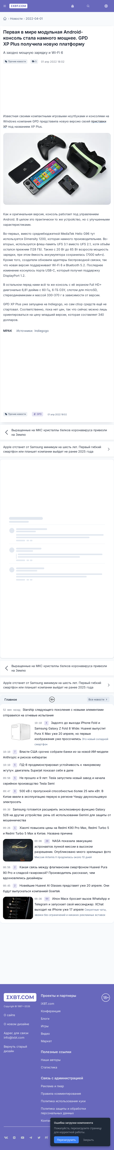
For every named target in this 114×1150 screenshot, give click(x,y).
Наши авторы (51, 1060)
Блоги (45, 1018)
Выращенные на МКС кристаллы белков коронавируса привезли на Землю (55, 432)
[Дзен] (14, 1137)
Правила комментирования (61, 1093)
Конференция (51, 1011)
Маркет (46, 1041)
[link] (47, 723)
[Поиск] (88, 6)
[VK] (6, 1137)
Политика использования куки (63, 1101)
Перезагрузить (66, 1140)
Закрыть (88, 1140)
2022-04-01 (34, 18)
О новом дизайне (16, 1024)
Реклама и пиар (52, 1086)
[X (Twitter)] (39, 1137)
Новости (16, 18)
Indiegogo (41, 331)
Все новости (98, 699)
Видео (45, 1033)
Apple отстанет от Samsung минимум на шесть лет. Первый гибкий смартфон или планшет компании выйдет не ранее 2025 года (57, 449)
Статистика (49, 1067)
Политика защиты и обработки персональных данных (63, 1111)
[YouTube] (22, 1137)
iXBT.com (47, 1003)
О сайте (9, 1015)
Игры (45, 1026)
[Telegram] (30, 1137)
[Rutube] (47, 1137)
